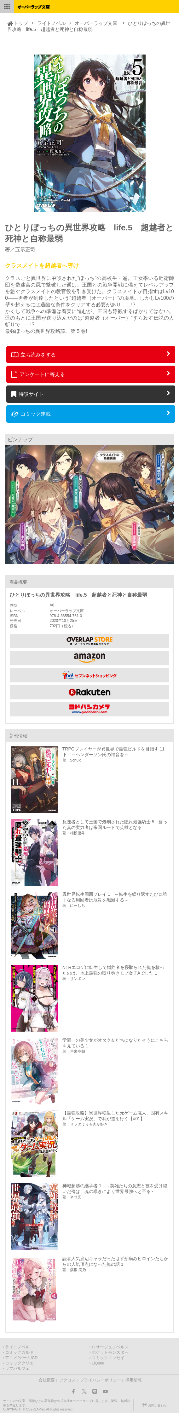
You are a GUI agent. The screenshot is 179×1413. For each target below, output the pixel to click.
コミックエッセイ (108, 1358)
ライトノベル (51, 23)
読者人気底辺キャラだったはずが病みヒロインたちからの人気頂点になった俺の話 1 (115, 1261)
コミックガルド (19, 1352)
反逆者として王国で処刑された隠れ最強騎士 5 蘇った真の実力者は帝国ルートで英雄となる (115, 824)
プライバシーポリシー (100, 1380)
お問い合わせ (157, 1405)
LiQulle (98, 1363)
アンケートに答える (38, 374)
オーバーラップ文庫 (96, 23)
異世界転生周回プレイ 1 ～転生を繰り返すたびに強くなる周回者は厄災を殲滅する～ (115, 897)
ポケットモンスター (110, 1352)
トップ (21, 23)
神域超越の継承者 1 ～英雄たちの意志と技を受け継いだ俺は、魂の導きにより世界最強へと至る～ (115, 1188)
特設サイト (27, 394)
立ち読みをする (33, 354)
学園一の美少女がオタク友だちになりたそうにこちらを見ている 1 (115, 1043)
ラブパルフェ (17, 1368)
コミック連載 (31, 413)
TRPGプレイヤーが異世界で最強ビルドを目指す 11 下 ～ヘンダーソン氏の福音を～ (115, 751)
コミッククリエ (19, 1363)
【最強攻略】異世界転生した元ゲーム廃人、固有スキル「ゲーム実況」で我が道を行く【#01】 (115, 1115)
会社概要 (46, 1380)
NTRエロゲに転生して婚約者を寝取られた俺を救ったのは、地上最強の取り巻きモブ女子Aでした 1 (113, 970)
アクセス (67, 1380)
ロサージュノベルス (110, 1347)
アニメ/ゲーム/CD (21, 1358)
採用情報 (133, 1380)
